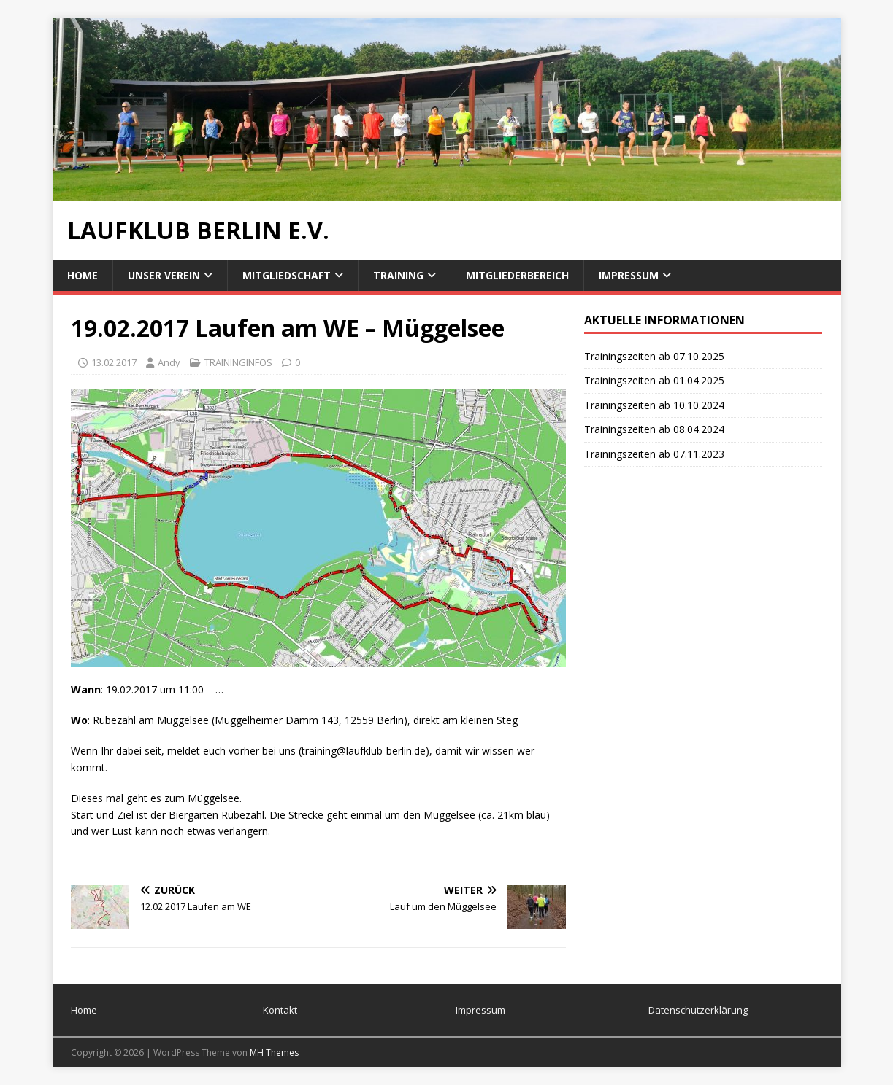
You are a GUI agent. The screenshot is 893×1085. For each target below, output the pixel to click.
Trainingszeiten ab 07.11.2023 (654, 454)
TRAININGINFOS (238, 362)
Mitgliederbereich (517, 275)
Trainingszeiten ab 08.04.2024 (654, 429)
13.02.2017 (114, 362)
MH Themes (274, 1052)
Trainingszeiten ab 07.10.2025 (654, 356)
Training (398, 275)
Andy (169, 362)
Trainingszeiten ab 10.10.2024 (654, 405)
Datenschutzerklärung (698, 1009)
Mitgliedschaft (286, 275)
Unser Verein (164, 275)
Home (82, 275)
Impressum (629, 275)
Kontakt (280, 1009)
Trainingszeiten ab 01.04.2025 (654, 380)
